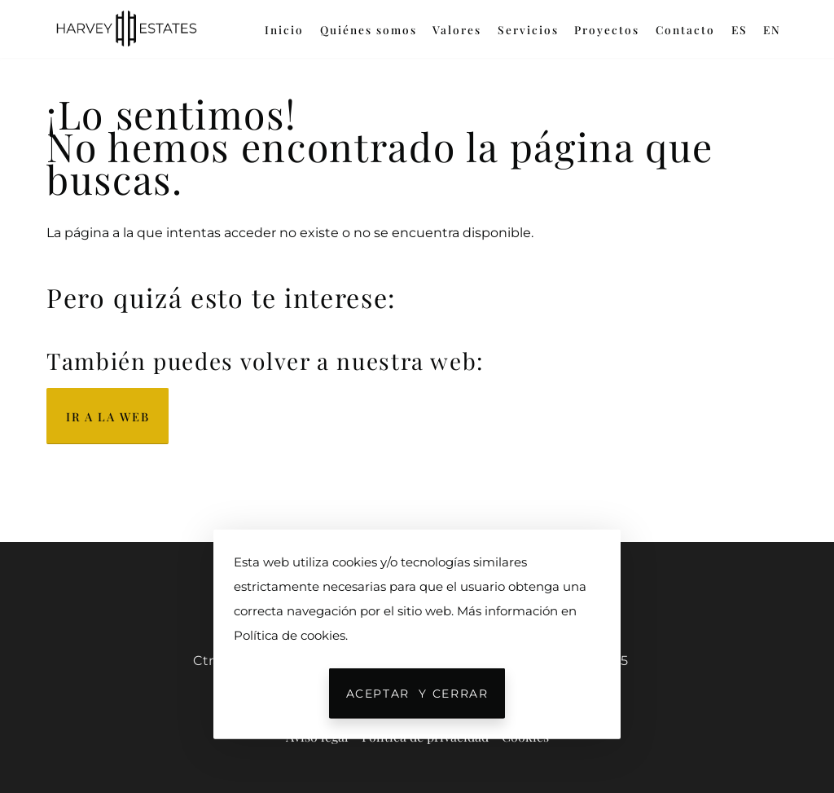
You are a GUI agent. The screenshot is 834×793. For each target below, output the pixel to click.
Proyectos (606, 29)
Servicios (528, 29)
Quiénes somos (368, 29)
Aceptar (417, 693)
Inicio (284, 29)
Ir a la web (107, 416)
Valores (456, 29)
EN (772, 29)
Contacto (685, 29)
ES (739, 29)
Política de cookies (289, 635)
